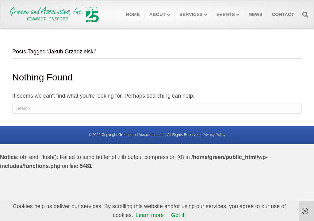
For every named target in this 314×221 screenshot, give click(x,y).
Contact (283, 14)
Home (133, 14)
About (157, 14)
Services (191, 14)
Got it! (178, 215)
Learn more (150, 215)
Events (225, 14)
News (255, 14)
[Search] (303, 15)
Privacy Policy (213, 135)
